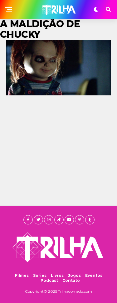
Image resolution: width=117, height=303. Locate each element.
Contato (71, 280)
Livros (57, 275)
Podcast (49, 280)
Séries (39, 275)
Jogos (74, 275)
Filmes (22, 275)
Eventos (93, 275)
